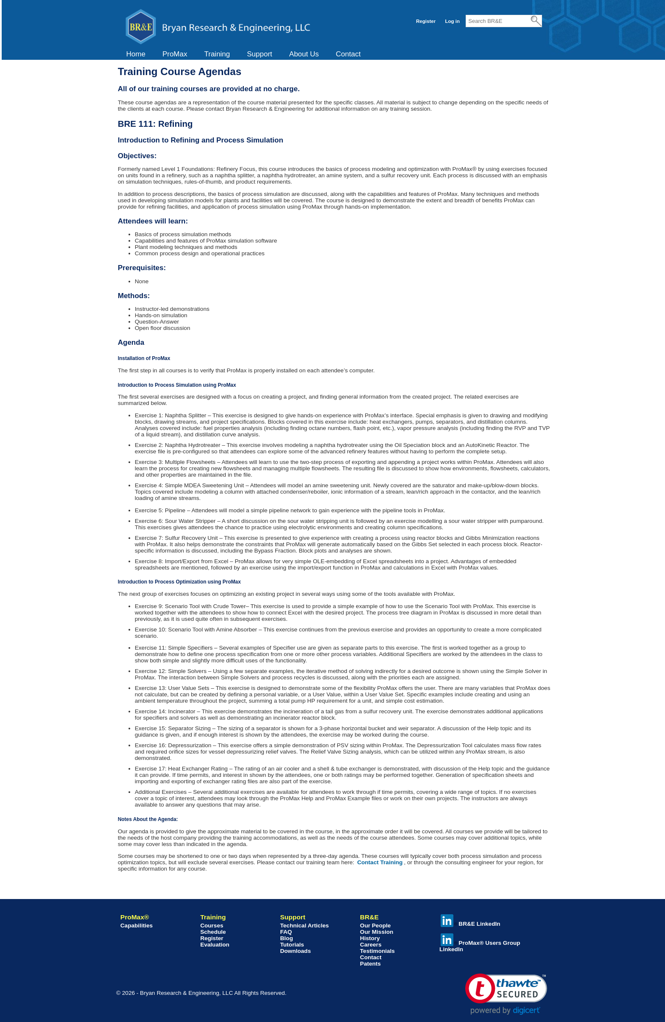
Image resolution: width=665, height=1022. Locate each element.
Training (217, 54)
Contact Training (379, 862)
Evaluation (214, 944)
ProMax (174, 54)
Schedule (213, 932)
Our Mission (377, 932)
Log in (452, 21)
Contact (348, 54)
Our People (375, 925)
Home (135, 54)
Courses (211, 925)
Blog (286, 938)
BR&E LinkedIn (470, 924)
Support (259, 54)
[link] (506, 994)
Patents (370, 964)
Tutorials (292, 944)
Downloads (295, 951)
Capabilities (136, 925)
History (370, 938)
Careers (371, 944)
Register (426, 21)
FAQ (286, 932)
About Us (304, 54)
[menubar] (243, 54)
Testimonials (377, 951)
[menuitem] (136, 54)
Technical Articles (304, 925)
